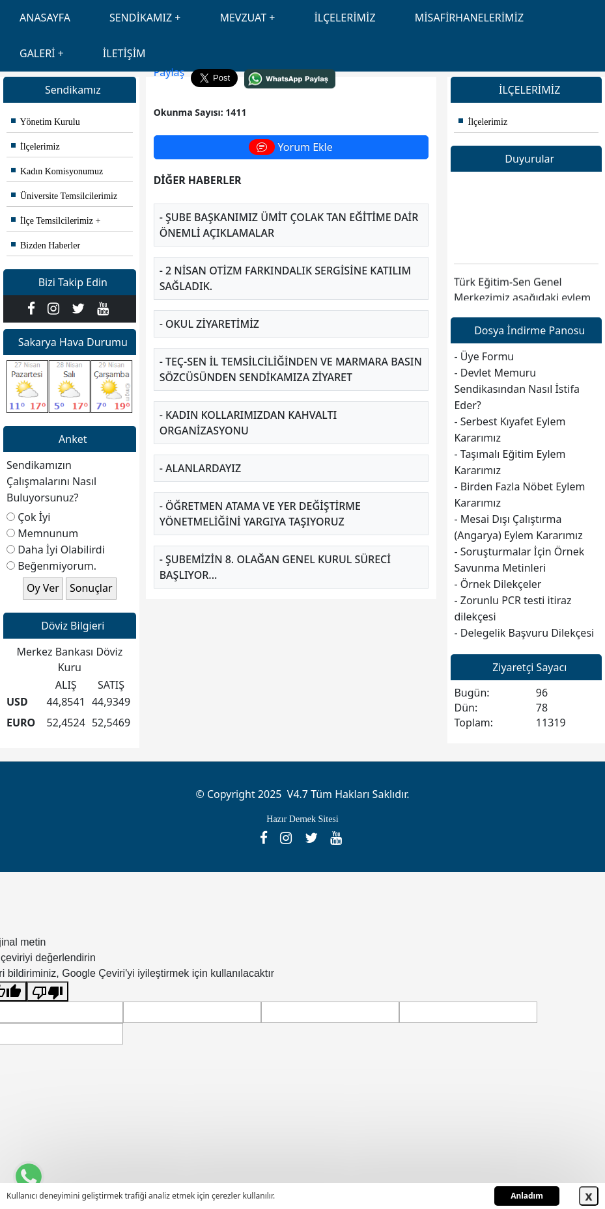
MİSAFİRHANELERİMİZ (469, 17)
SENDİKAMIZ (140, 17)
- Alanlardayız (200, 468)
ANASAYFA (45, 17)
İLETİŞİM (124, 53)
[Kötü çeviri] (47, 991)
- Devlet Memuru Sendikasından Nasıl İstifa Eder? (516, 388)
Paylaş (169, 72)
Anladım (527, 1195)
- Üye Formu (484, 356)
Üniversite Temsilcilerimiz (64, 196)
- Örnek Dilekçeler (497, 584)
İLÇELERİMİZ (344, 17)
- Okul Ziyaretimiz (209, 324)
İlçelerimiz (35, 147)
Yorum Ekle (290, 147)
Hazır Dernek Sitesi (302, 819)
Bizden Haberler (45, 245)
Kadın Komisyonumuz (57, 171)
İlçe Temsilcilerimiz (52, 221)
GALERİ (37, 53)
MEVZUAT (242, 17)
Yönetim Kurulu (45, 122)
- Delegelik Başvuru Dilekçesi (524, 633)
